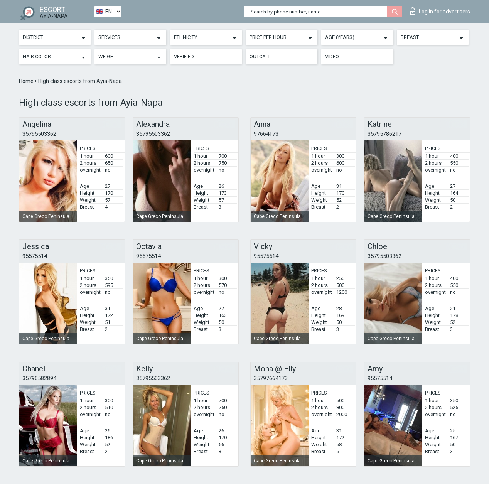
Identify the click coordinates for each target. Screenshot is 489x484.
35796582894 (39, 378)
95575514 (34, 256)
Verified (184, 56)
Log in (440, 11)
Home (27, 81)
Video (332, 56)
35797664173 (271, 378)
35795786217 (384, 133)
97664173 (266, 133)
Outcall (260, 56)
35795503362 (39, 133)
